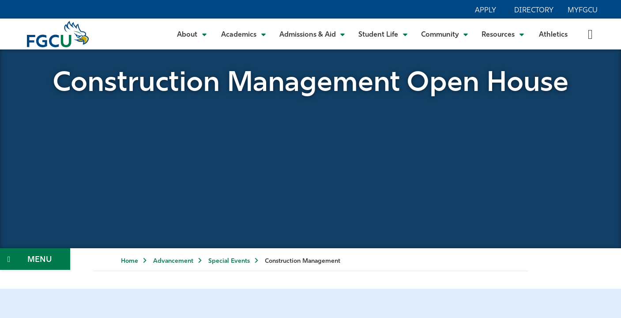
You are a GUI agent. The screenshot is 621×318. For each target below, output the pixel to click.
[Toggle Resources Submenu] (503, 34)
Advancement (173, 261)
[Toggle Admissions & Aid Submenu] (312, 34)
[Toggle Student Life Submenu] (383, 34)
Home (129, 261)
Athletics (553, 34)
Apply (485, 10)
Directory (533, 10)
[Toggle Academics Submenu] (244, 34)
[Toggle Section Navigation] (35, 259)
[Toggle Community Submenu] (444, 34)
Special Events (229, 261)
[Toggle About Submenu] (192, 34)
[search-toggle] (590, 34)
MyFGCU (583, 10)
